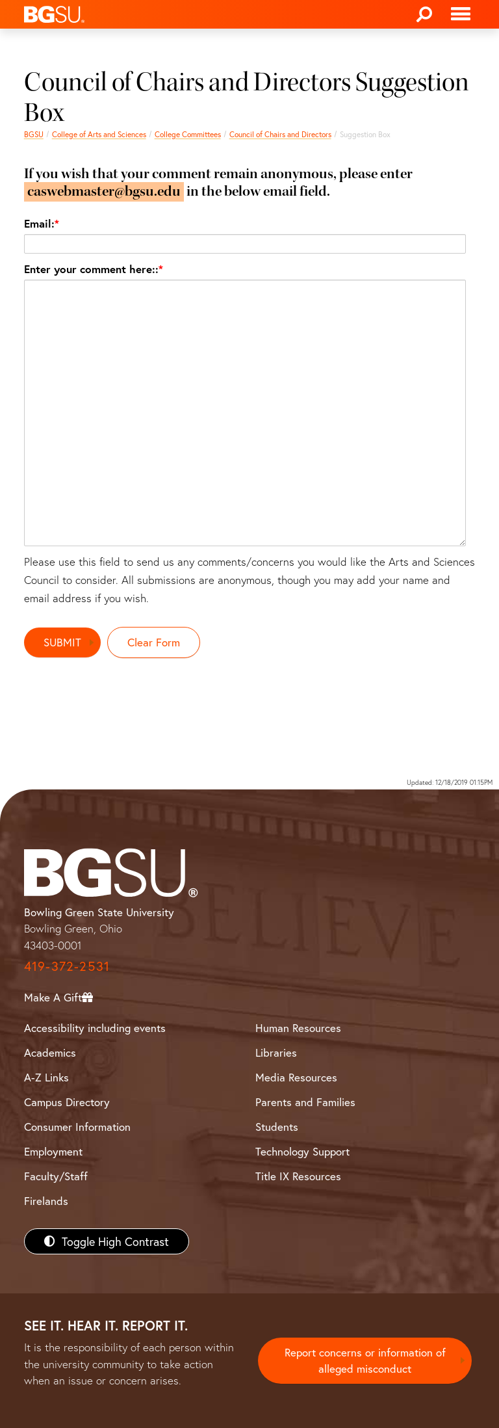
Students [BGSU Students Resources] (276, 1126)
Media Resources (296, 1077)
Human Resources (298, 1027)
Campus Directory (67, 1101)
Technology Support (302, 1151)
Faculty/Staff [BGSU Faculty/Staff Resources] (56, 1176)
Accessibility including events (95, 1027)
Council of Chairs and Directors (280, 134)
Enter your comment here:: (91, 268)
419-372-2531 (67, 966)
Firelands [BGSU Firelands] (46, 1200)
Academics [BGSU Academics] (50, 1052)
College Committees (188, 134)
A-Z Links (46, 1077)
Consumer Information (77, 1126)
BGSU (34, 134)
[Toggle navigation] (460, 14)
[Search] (424, 14)
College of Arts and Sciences (99, 134)
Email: (39, 223)
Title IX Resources (298, 1176)
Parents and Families (305, 1101)
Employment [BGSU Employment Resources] (53, 1151)
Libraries (276, 1052)
